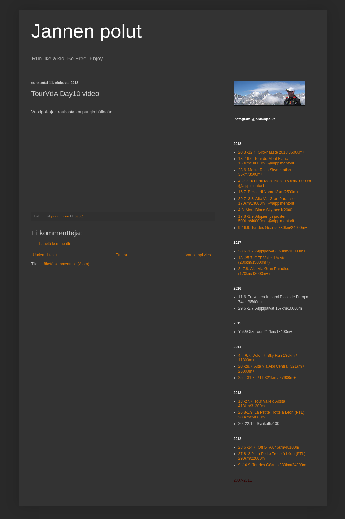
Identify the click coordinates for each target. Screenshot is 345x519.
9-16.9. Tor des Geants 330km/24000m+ (272, 227)
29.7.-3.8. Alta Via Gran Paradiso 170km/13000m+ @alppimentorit (266, 201)
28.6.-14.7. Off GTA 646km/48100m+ (269, 447)
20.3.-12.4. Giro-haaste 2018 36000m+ (271, 152)
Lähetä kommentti (54, 244)
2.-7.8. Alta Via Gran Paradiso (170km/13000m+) (263, 271)
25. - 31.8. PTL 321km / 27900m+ (267, 377)
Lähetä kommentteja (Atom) (65, 264)
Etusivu (122, 255)
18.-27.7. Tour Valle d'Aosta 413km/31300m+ (261, 403)
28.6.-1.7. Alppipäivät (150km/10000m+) (272, 251)
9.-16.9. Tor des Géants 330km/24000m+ (273, 465)
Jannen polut (86, 31)
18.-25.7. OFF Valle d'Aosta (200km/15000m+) (262, 260)
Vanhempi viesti (199, 255)
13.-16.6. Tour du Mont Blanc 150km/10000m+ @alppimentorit (266, 160)
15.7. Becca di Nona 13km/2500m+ (268, 192)
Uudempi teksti (45, 255)
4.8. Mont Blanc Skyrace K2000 (265, 210)
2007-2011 (243, 480)
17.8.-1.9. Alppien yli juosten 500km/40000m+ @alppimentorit (266, 218)
